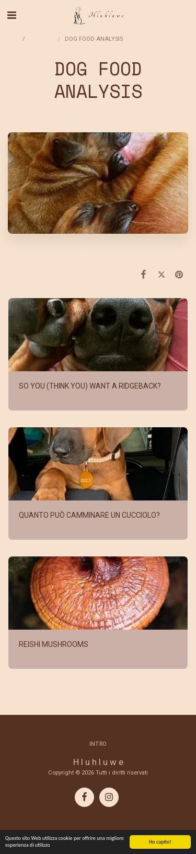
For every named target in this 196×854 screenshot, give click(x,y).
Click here (98, 252)
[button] (11, 15)
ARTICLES (42, 39)
